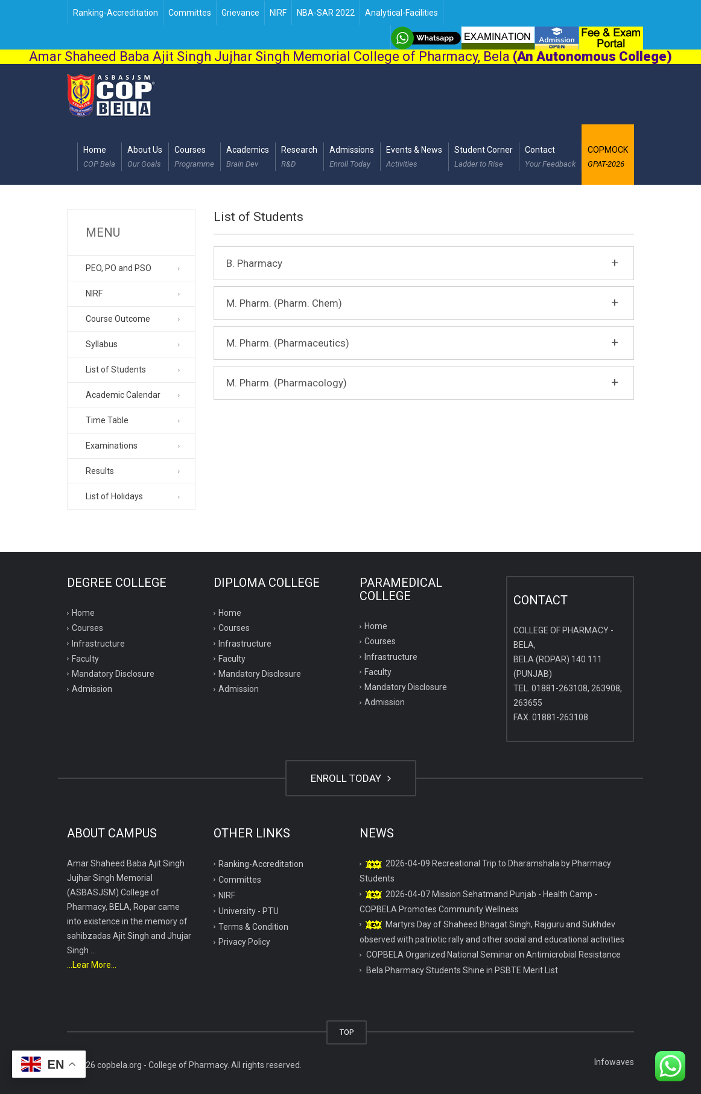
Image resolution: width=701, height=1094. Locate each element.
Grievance (240, 13)
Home (99, 158)
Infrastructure (98, 643)
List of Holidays (114, 496)
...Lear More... (91, 965)
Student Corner (483, 158)
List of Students (116, 369)
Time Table (107, 420)
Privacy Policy (244, 942)
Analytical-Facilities (401, 13)
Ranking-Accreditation (115, 13)
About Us (144, 158)
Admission (92, 689)
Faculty (85, 659)
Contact (550, 158)
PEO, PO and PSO (118, 268)
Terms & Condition (253, 927)
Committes (189, 13)
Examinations (112, 445)
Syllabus (102, 344)
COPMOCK (608, 158)
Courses (194, 158)
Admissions (351, 158)
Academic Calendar (123, 395)
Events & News (414, 158)
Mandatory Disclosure (113, 674)
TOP (347, 1032)
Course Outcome (118, 319)
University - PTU (248, 911)
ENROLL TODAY (351, 778)
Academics (247, 158)
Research (299, 158)
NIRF (278, 13)
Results (100, 471)
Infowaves (614, 1062)
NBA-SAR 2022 (326, 13)
